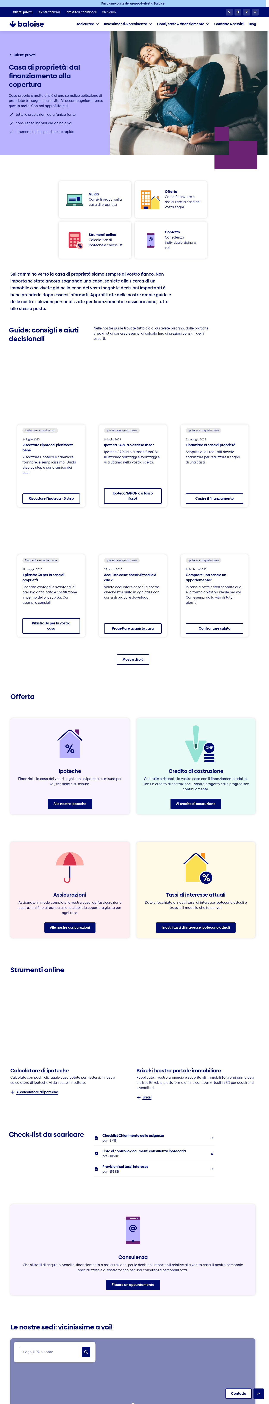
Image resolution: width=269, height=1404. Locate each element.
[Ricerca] (255, 12)
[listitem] (22, 12)
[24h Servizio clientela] (229, 12)
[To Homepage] (31, 24)
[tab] (88, 24)
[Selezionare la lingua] (238, 12)
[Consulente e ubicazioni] (246, 12)
